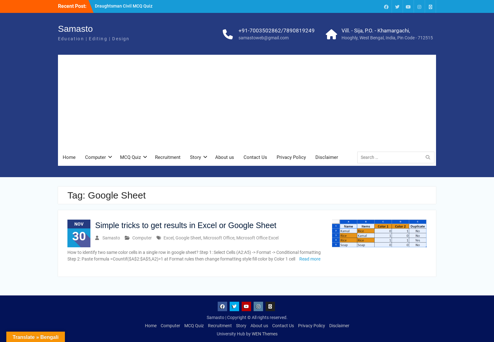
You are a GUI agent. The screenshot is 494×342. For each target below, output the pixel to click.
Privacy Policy (291, 157)
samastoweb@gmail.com (263, 37)
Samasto (75, 29)
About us (224, 157)
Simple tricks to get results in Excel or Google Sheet (185, 225)
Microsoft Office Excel (257, 237)
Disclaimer (326, 157)
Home (69, 157)
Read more (309, 258)
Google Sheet (188, 237)
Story (195, 157)
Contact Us (255, 157)
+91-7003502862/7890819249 (276, 30)
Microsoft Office (218, 237)
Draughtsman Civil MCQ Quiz (123, 5)
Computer (95, 157)
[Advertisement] (247, 102)
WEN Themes (265, 333)
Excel (169, 237)
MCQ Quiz (130, 157)
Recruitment (168, 157)
